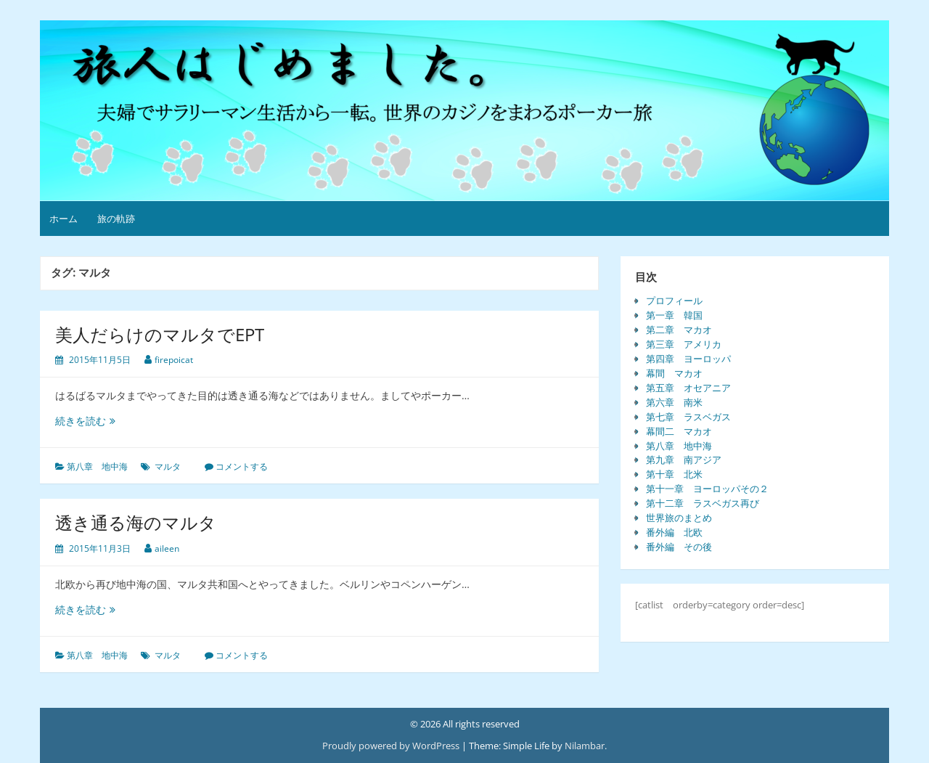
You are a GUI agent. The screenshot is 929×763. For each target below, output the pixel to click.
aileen (167, 548)
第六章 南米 (674, 402)
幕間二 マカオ (679, 431)
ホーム (63, 218)
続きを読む (89, 420)
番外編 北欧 (674, 532)
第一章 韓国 (674, 315)
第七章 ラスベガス (688, 416)
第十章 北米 (674, 474)
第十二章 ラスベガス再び (702, 503)
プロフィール (674, 300)
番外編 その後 (679, 546)
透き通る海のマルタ (135, 522)
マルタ (168, 466)
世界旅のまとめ (679, 517)
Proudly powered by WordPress (390, 745)
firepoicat (174, 360)
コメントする (242, 466)
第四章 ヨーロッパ (688, 358)
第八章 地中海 (97, 466)
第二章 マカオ (679, 329)
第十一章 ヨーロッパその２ (707, 488)
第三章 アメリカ (683, 344)
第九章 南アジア (683, 459)
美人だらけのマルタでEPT (159, 334)
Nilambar (585, 745)
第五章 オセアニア (688, 387)
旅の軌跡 (116, 218)
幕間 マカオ (674, 373)
